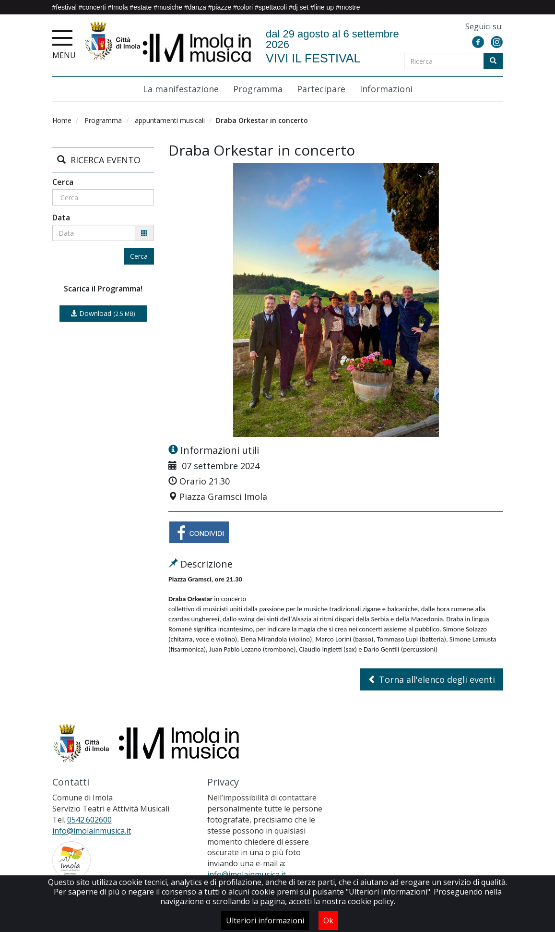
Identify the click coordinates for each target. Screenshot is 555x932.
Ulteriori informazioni (265, 920)
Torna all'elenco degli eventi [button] (431, 679)
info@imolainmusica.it (91, 830)
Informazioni (386, 89)
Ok (328, 920)
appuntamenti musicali (170, 120)
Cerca (62, 182)
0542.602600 (89, 819)
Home (61, 120)
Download (103, 313)
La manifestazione (181, 89)
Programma (258, 89)
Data (61, 217)
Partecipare (321, 89)
